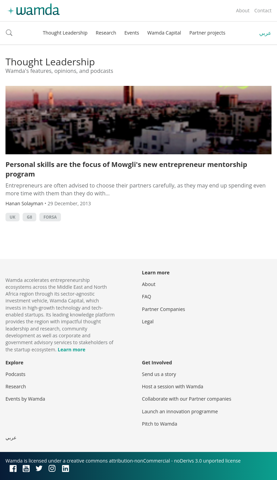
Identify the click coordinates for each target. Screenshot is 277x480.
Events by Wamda (25, 398)
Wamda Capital (164, 32)
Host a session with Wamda (172, 386)
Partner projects (207, 32)
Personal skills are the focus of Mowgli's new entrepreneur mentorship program (126, 169)
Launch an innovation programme (180, 411)
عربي (265, 33)
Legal (148, 321)
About (242, 10)
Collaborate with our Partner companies (186, 398)
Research (106, 32)
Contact (263, 10)
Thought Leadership (65, 32)
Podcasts (15, 374)
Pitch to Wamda (159, 423)
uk (12, 217)
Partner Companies (163, 309)
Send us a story (159, 374)
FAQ (146, 296)
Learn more (72, 349)
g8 (29, 217)
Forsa (50, 217)
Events (131, 32)
